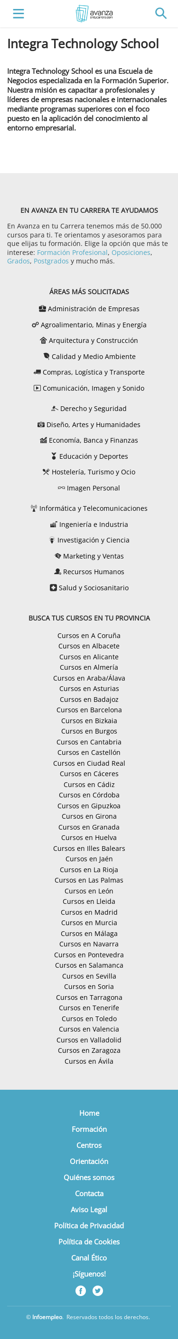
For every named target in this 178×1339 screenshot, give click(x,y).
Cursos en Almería (89, 667)
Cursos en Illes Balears (89, 848)
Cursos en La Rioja (89, 869)
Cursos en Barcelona (89, 709)
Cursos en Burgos (89, 730)
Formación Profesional (72, 252)
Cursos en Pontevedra (89, 954)
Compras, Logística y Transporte (94, 372)
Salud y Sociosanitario (94, 587)
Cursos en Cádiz (89, 784)
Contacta (89, 1193)
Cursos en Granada (89, 827)
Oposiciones (131, 252)
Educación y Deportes (93, 456)
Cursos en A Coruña (89, 635)
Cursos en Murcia (89, 922)
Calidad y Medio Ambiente (94, 356)
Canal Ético (89, 1257)
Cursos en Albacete (89, 645)
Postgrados (51, 260)
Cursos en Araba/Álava (89, 678)
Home (89, 1113)
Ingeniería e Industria (93, 524)
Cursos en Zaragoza (89, 1050)
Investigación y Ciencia (93, 539)
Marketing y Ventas (93, 555)
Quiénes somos (89, 1177)
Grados (18, 260)
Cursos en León (89, 890)
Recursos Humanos (93, 571)
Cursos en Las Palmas (89, 879)
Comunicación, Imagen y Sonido (93, 388)
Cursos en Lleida (89, 901)
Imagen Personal (93, 487)
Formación (89, 1129)
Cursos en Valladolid (89, 1039)
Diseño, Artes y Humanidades (94, 424)
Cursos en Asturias (89, 688)
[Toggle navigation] (16, 14)
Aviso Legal (89, 1209)
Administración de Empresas (94, 308)
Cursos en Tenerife (89, 1007)
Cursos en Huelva (89, 837)
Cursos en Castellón (89, 752)
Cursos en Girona (89, 816)
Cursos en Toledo (89, 1018)
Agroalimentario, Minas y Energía (94, 324)
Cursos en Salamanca (89, 965)
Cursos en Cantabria (89, 741)
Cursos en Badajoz (89, 699)
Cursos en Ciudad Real (89, 763)
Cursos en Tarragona (89, 997)
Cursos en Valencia (89, 1028)
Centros (89, 1145)
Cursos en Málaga (89, 933)
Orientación (89, 1161)
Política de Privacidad (89, 1225)
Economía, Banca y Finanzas (93, 440)
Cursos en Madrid (89, 912)
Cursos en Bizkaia (89, 720)
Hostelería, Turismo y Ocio (93, 471)
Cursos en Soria (89, 986)
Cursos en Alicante (89, 656)
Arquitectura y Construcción (93, 340)
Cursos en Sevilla (89, 975)
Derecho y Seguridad (93, 408)
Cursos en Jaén (89, 858)
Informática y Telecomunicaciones (93, 508)
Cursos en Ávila (89, 1061)
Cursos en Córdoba (89, 794)
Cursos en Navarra (89, 943)
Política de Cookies (89, 1241)
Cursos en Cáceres (89, 773)
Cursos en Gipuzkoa (89, 805)
